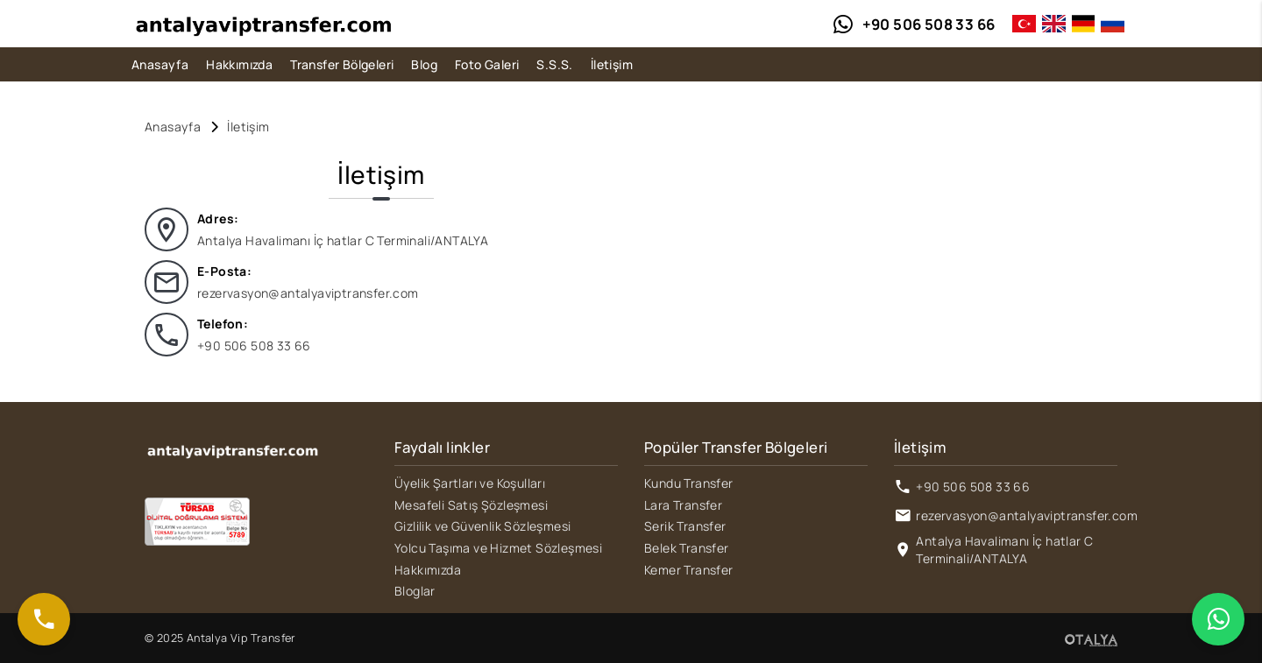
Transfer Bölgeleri (341, 64)
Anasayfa (159, 64)
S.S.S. (554, 64)
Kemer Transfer (689, 569)
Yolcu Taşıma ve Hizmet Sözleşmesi (498, 548)
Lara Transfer (683, 505)
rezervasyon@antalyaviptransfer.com (308, 293)
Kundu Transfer (689, 483)
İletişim (612, 64)
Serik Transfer (685, 526)
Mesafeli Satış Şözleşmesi (471, 505)
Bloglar (415, 590)
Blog (424, 64)
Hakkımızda (239, 64)
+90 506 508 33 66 (254, 345)
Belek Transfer (686, 548)
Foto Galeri (487, 64)
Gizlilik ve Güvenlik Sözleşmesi (482, 526)
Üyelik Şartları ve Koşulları (469, 483)
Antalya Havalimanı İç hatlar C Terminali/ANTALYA (1004, 550)
